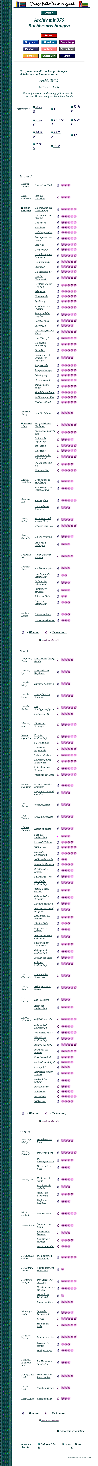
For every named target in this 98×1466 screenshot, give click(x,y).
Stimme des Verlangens (39, 724)
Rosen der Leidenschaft (40, 1007)
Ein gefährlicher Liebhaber (43, 425)
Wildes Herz (40, 1101)
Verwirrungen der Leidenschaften (43, 488)
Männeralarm (44, 1213)
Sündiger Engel (44, 1350)
